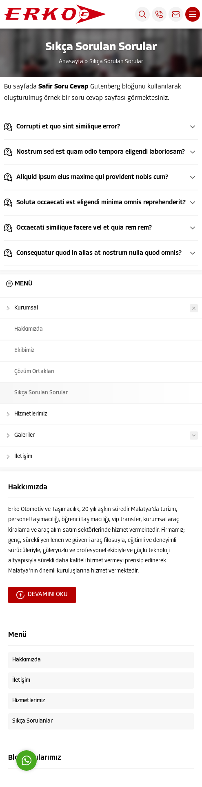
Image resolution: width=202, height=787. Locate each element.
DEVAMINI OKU (42, 595)
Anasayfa (71, 62)
